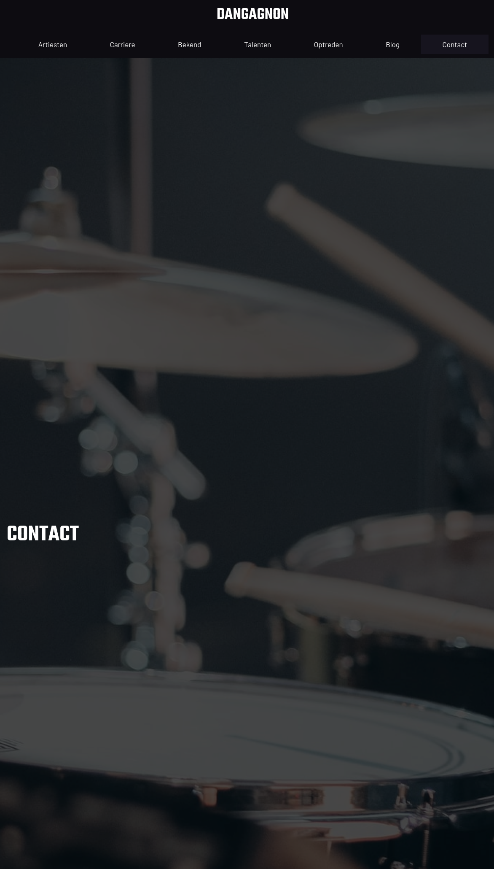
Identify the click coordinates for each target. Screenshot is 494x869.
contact (455, 44)
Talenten (257, 44)
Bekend (189, 44)
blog (393, 44)
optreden (328, 44)
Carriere (122, 44)
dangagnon (253, 15)
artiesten (52, 44)
